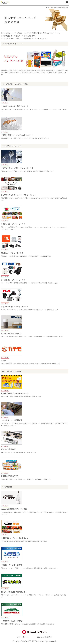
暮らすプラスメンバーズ (56, 7)
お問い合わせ (22, 637)
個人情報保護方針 (45, 637)
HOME (47, 7)
